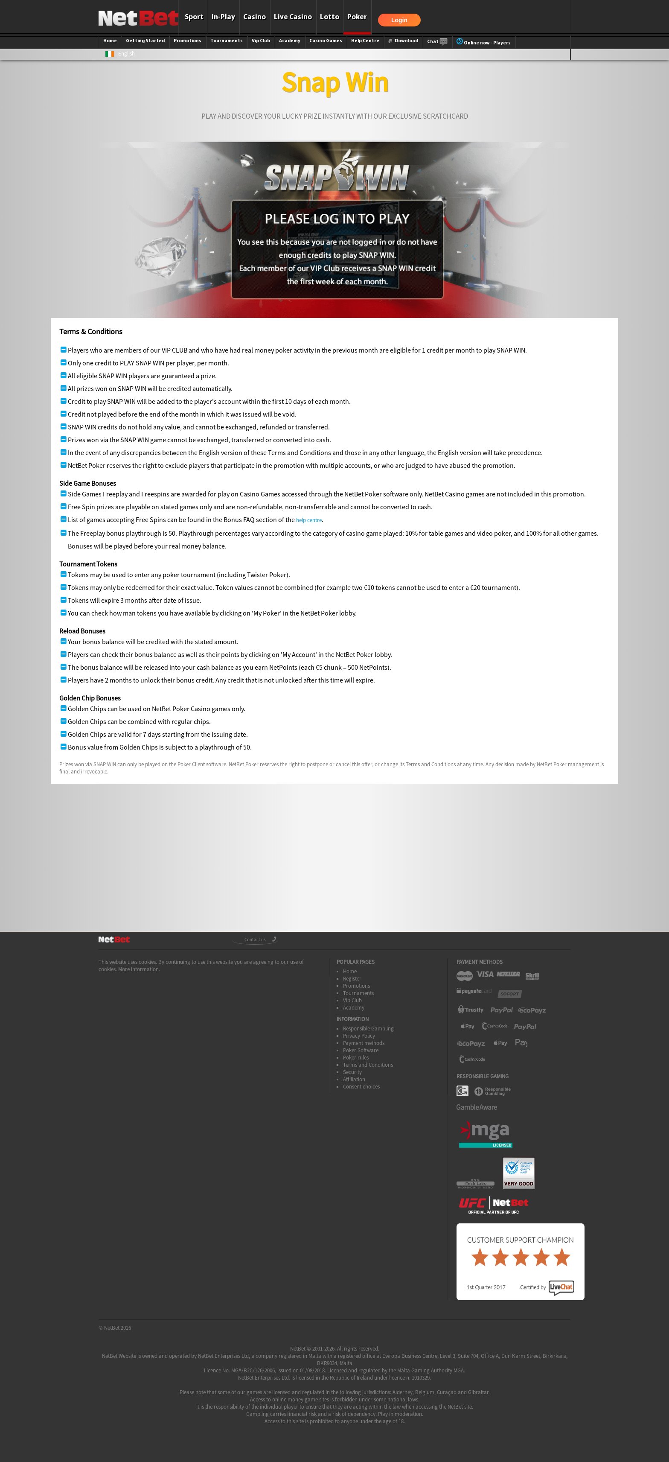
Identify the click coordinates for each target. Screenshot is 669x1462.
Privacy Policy (359, 1035)
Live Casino (293, 17)
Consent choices (361, 1086)
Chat (437, 42)
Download (403, 41)
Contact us (255, 940)
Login (399, 20)
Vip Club (261, 41)
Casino (254, 17)
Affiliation (354, 1079)
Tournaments (226, 41)
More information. (139, 969)
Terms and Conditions (368, 1064)
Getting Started (145, 41)
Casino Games (325, 41)
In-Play (223, 17)
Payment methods (363, 1043)
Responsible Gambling (368, 1028)
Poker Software (360, 1050)
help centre (309, 520)
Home (110, 41)
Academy (289, 41)
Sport (194, 17)
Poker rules (356, 1057)
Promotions (187, 41)
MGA (459, 1370)
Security (352, 1072)
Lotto (329, 17)
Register (352, 978)
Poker (357, 17)
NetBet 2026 (117, 1327)
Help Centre (365, 41)
